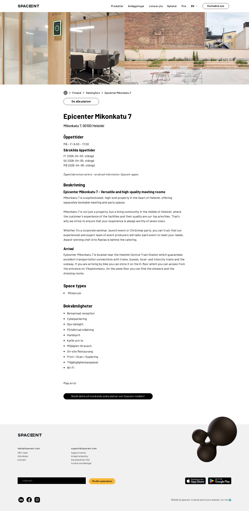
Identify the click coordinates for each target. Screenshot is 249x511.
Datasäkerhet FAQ (80, 459)
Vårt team (23, 452)
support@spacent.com (84, 448)
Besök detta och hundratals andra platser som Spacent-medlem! (108, 396)
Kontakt (22, 459)
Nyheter (172, 6)
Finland (76, 92)
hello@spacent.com (29, 448)
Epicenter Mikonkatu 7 (118, 92)
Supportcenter (78, 452)
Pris (184, 6)
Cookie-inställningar (81, 463)
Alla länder (23, 456)
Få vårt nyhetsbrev (102, 481)
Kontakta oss (215, 5)
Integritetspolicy (79, 456)
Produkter (117, 6)
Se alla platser (81, 101)
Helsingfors (93, 92)
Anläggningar (136, 6)
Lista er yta (156, 6)
